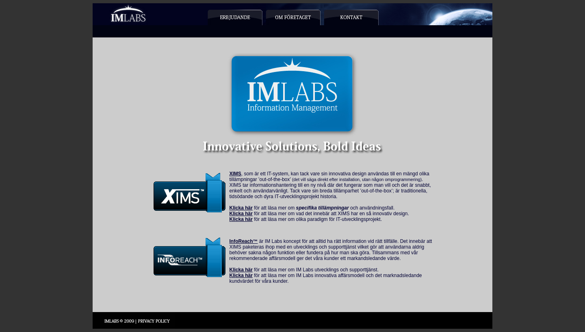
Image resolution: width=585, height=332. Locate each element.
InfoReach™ (244, 241)
